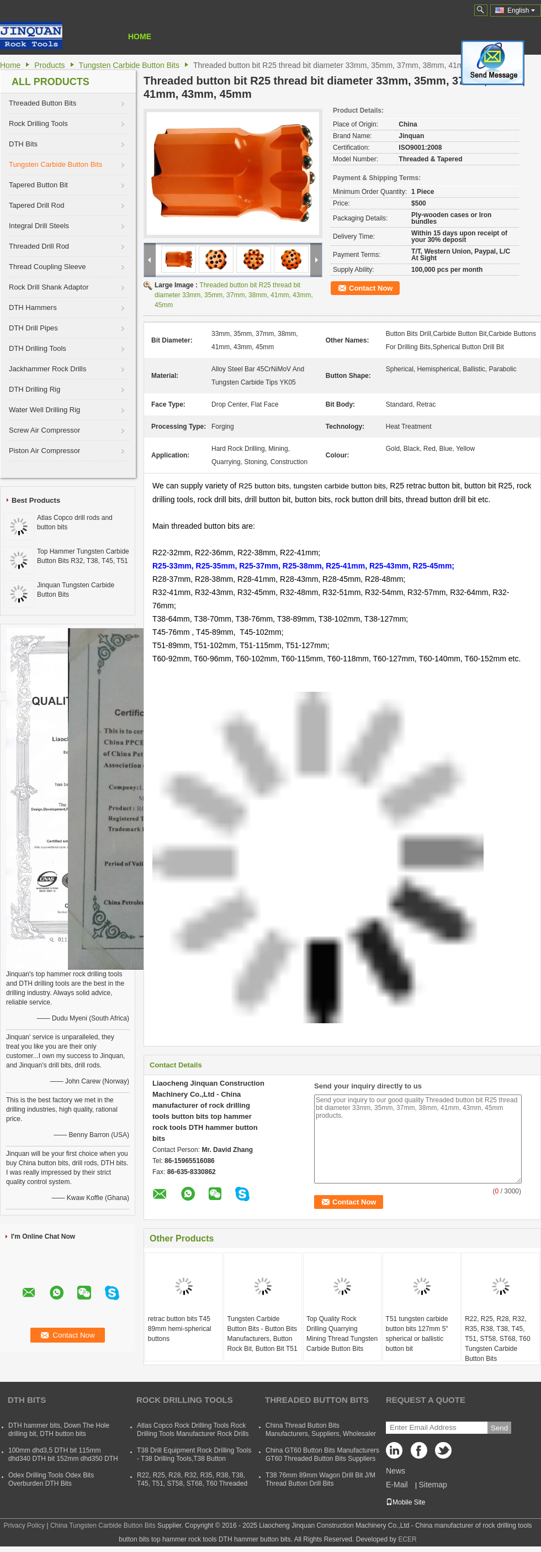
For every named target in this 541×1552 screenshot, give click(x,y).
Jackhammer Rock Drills (47, 369)
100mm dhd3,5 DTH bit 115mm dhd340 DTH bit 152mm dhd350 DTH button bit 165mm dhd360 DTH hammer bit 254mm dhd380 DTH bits (63, 1462)
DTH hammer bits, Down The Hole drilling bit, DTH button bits (58, 1430)
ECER (407, 1539)
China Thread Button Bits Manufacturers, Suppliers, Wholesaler (321, 1430)
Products (49, 65)
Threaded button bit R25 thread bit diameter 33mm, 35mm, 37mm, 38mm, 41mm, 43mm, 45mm (234, 295)
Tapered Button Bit (38, 185)
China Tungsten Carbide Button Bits (103, 1525)
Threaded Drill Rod (39, 246)
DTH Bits (23, 144)
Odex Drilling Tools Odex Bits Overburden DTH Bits (51, 1479)
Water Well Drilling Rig (44, 410)
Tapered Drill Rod (36, 205)
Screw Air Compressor (44, 430)
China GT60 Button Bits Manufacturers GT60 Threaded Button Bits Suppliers (322, 1454)
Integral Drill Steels (39, 226)
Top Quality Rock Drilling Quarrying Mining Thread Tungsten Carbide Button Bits (342, 1334)
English (521, 10)
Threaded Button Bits (42, 103)
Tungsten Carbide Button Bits (129, 65)
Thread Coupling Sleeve (47, 266)
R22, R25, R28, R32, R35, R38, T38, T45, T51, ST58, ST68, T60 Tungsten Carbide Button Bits (498, 1338)
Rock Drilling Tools (38, 123)
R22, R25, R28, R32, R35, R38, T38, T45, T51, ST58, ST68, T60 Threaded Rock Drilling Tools (192, 1483)
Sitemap (432, 1484)
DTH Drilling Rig (34, 389)
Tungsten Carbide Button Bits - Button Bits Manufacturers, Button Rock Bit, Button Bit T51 (262, 1334)
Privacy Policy (24, 1525)
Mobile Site (405, 1502)
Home (139, 36)
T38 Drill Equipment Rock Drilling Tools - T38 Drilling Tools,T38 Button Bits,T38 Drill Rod (194, 1458)
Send (499, 1428)
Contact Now (371, 288)
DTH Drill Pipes (33, 328)
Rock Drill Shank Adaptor (49, 287)
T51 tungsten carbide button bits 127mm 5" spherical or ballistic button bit (417, 1334)
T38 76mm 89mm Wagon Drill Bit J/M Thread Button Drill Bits (320, 1479)
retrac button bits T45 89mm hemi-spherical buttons (179, 1329)
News (395, 1470)
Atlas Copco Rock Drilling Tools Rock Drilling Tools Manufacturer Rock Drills (193, 1430)
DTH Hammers (33, 307)
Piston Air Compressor (44, 450)
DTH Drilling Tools (37, 348)
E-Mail (397, 1484)
